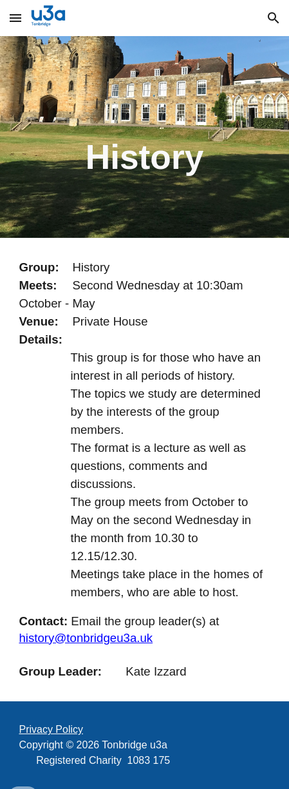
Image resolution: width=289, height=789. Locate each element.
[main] (144, 137)
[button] (15, 17)
